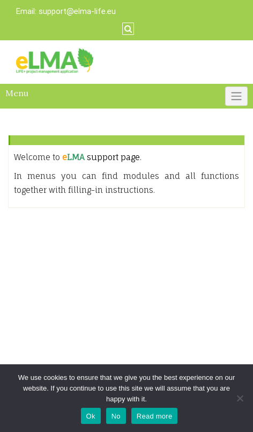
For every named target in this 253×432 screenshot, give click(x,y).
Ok (90, 416)
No (116, 416)
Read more (155, 416)
